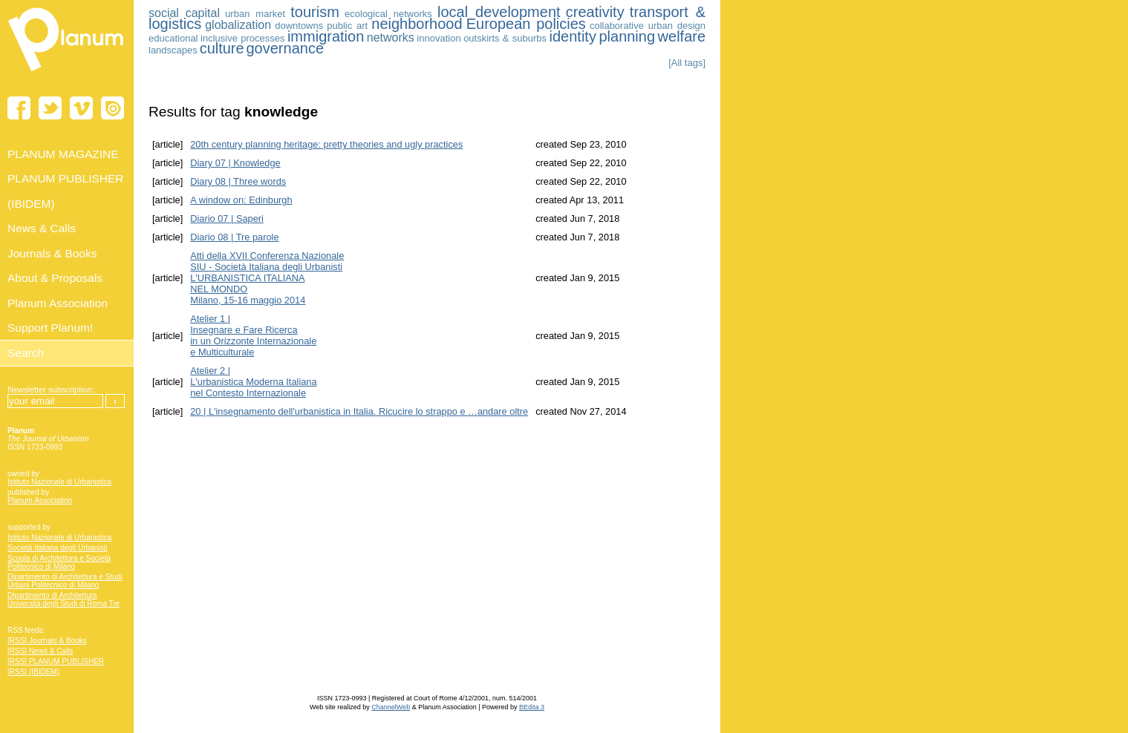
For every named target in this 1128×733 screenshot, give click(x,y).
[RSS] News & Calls (40, 651)
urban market (255, 13)
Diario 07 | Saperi (227, 218)
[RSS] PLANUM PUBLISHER (55, 661)
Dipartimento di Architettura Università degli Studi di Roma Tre (63, 599)
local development (499, 12)
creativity (595, 12)
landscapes (173, 50)
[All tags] (686, 62)
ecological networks (388, 13)
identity (573, 36)
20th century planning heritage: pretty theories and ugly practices (326, 144)
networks (390, 37)
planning (627, 36)
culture (222, 48)
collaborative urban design (647, 25)
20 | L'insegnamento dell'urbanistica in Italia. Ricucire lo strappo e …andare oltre (359, 411)
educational (173, 38)
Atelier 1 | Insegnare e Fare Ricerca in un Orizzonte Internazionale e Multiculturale (253, 335)
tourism (314, 12)
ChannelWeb (390, 707)
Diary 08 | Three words (238, 181)
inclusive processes (242, 38)
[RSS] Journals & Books (47, 641)
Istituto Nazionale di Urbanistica (59, 482)
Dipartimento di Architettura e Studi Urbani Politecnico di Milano (65, 581)
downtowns (299, 25)
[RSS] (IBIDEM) (33, 672)
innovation (438, 38)
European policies (526, 24)
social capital (184, 13)
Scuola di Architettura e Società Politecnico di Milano (59, 562)
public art (347, 25)
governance (286, 48)
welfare (681, 36)
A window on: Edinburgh (241, 200)
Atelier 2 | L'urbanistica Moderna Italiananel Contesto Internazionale (253, 381)
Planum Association (39, 500)
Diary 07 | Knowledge (235, 162)
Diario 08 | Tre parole (234, 237)
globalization (238, 25)
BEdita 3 (531, 707)
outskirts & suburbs (505, 38)
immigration (325, 36)
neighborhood (416, 24)
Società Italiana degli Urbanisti (57, 548)
